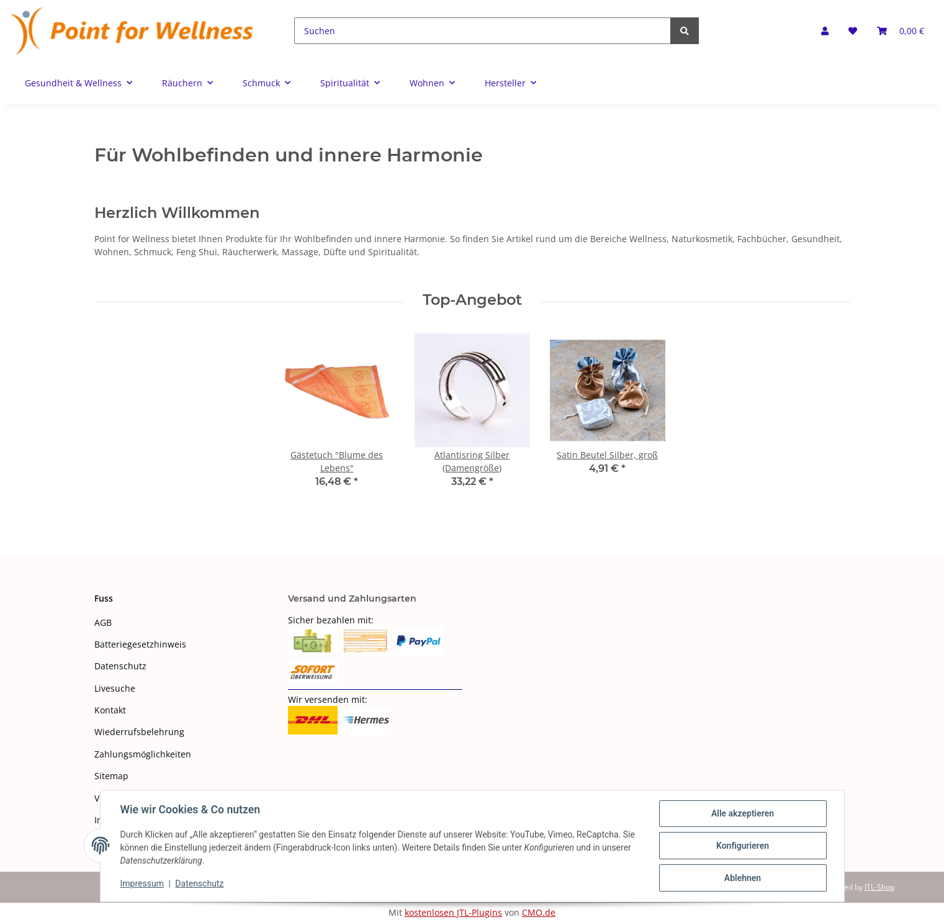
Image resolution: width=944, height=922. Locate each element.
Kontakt (110, 710)
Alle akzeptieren (742, 813)
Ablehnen (742, 878)
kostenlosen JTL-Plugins (453, 912)
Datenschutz (120, 666)
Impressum (142, 883)
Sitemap (111, 776)
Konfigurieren (742, 846)
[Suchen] (482, 30)
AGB (103, 622)
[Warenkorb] (900, 30)
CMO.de (538, 912)
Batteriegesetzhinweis (140, 644)
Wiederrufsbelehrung (139, 732)
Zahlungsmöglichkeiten (142, 754)
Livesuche (114, 688)
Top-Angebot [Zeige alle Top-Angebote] (472, 300)
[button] (824, 30)
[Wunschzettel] (852, 30)
